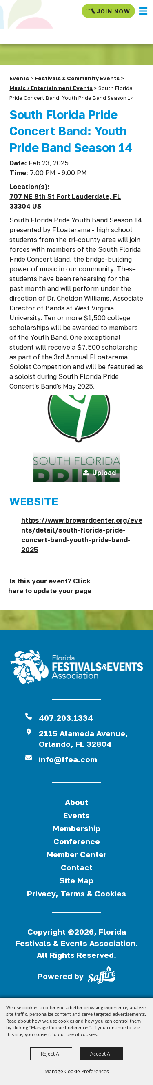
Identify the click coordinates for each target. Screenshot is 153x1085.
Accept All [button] (101, 1053)
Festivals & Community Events (77, 78)
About (76, 802)
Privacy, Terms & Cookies (76, 893)
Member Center (77, 854)
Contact (77, 867)
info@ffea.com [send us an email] (68, 759)
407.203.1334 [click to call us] (66, 717)
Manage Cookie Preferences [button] (76, 1071)
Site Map (76, 880)
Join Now (108, 11)
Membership (76, 828)
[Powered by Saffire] (101, 976)
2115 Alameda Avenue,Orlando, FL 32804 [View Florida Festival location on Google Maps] (83, 738)
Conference (76, 841)
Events (19, 78)
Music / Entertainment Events (51, 88)
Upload (104, 473)
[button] (143, 11)
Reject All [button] (51, 1053)
